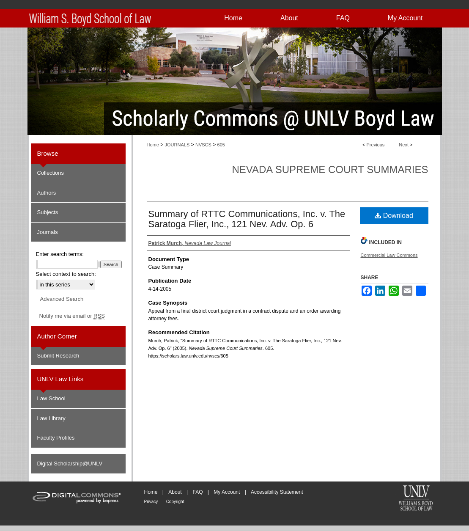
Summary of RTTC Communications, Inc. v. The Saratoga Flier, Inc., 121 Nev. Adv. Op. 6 (247, 219)
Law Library (51, 418)
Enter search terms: (60, 254)
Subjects (47, 212)
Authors (46, 193)
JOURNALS (177, 144)
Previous (376, 144)
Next (404, 144)
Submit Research (58, 355)
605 (221, 144)
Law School (51, 398)
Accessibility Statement (277, 492)
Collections (50, 173)
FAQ (197, 492)
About (174, 492)
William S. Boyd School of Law (416, 499)
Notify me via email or (72, 316)
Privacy (151, 501)
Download (394, 215)
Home (153, 144)
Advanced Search (62, 299)
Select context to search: (66, 274)
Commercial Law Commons (389, 255)
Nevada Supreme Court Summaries (330, 169)
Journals (47, 232)
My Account (227, 492)
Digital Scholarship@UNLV (70, 463)
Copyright (175, 501)
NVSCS (203, 144)
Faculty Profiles (56, 438)
